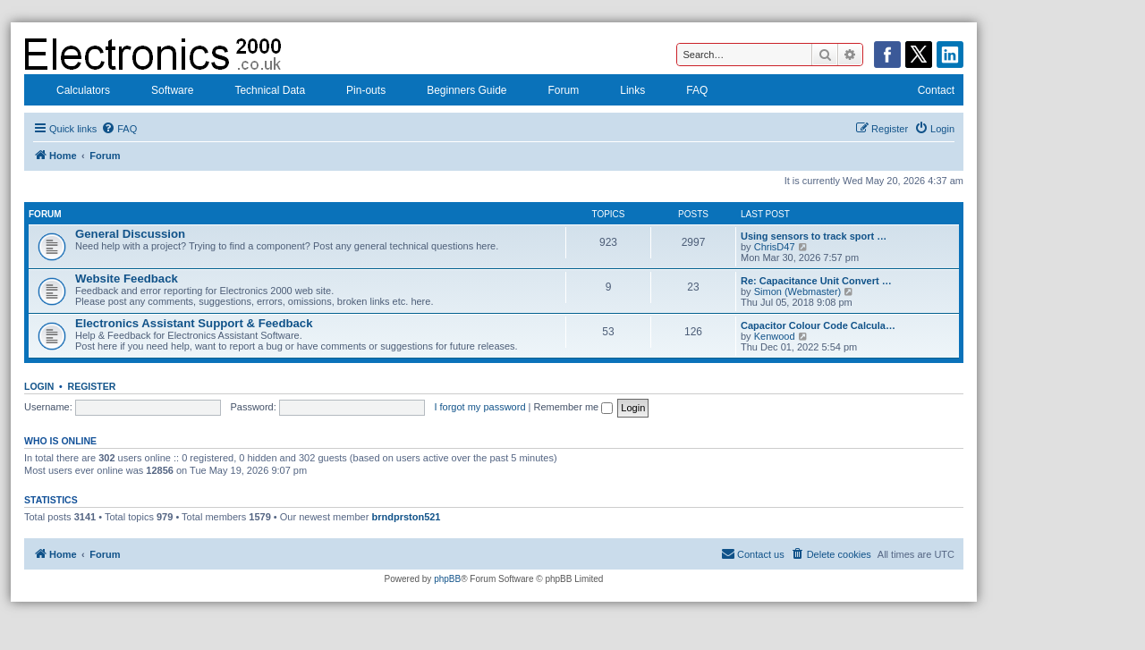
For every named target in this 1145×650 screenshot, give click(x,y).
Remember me (573, 406)
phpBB (447, 579)
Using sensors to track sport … (813, 236)
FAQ (685, 92)
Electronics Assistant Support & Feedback (194, 323)
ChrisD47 (774, 246)
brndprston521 (405, 516)
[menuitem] (119, 128)
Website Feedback (126, 278)
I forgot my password (479, 406)
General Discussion (130, 234)
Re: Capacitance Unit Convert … (816, 280)
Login (39, 386)
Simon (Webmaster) (798, 291)
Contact (924, 92)
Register (92, 386)
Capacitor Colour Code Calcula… (818, 325)
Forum (552, 92)
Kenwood (774, 336)
